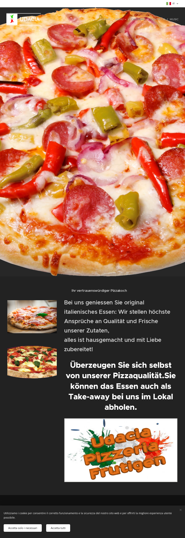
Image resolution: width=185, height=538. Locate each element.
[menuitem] (115, 19)
